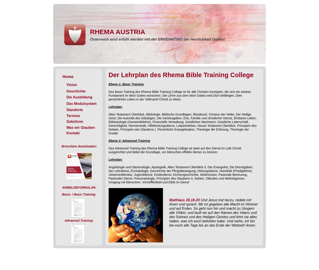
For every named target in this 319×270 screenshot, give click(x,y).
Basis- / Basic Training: (79, 194)
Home (68, 76)
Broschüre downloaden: (79, 146)
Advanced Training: (79, 220)
